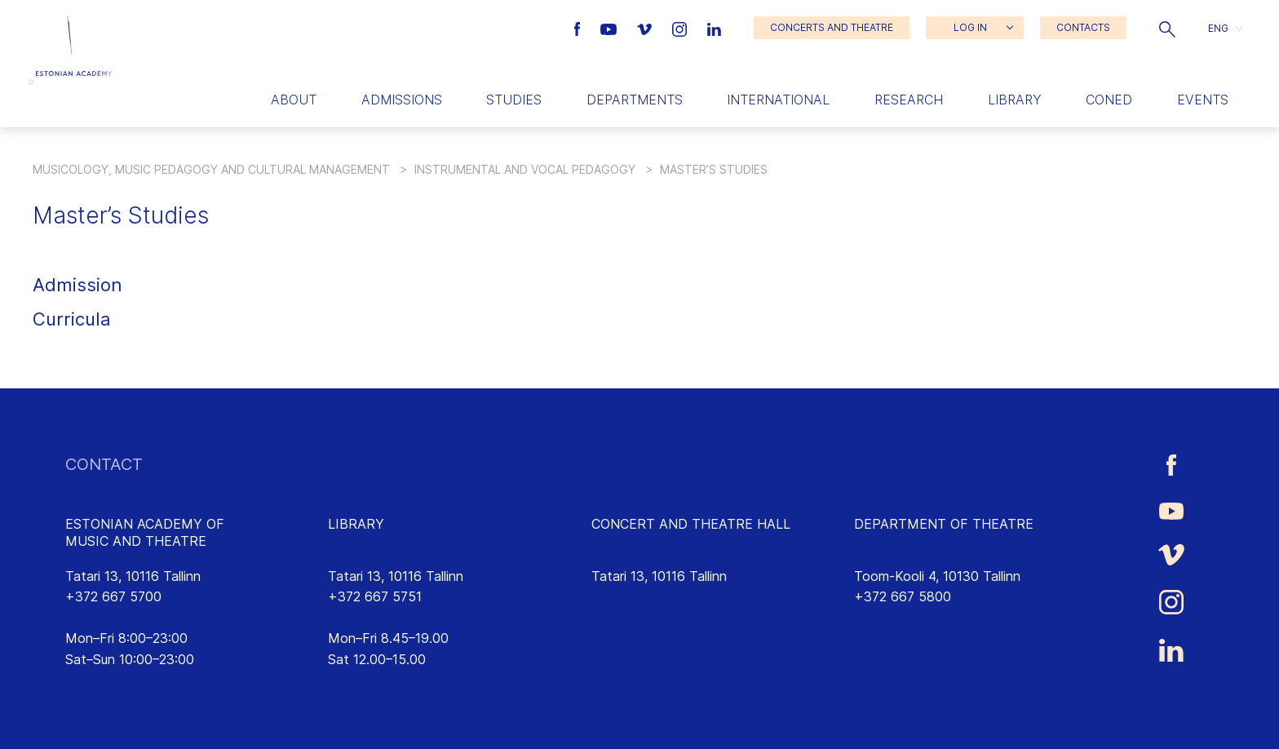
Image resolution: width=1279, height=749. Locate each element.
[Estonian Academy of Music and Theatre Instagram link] (681, 28)
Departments (634, 99)
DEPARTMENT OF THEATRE (943, 524)
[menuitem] (1225, 28)
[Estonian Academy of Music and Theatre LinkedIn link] (714, 28)
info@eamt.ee (107, 617)
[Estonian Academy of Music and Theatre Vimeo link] (646, 28)
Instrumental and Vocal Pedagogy (524, 169)
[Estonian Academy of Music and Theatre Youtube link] (610, 28)
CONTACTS (1083, 27)
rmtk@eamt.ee (372, 617)
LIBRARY (356, 524)
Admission (77, 284)
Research (908, 99)
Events (1202, 99)
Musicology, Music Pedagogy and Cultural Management (211, 169)
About (293, 99)
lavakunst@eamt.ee (913, 617)
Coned (1109, 99)
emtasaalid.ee (633, 617)
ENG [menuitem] (1218, 27)
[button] (1167, 28)
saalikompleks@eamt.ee (662, 596)
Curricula (72, 319)
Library (1015, 99)
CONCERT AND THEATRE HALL (690, 524)
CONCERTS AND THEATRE (831, 27)
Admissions (401, 99)
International (778, 99)
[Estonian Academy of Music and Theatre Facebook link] (579, 28)
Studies (514, 99)
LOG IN (970, 27)
